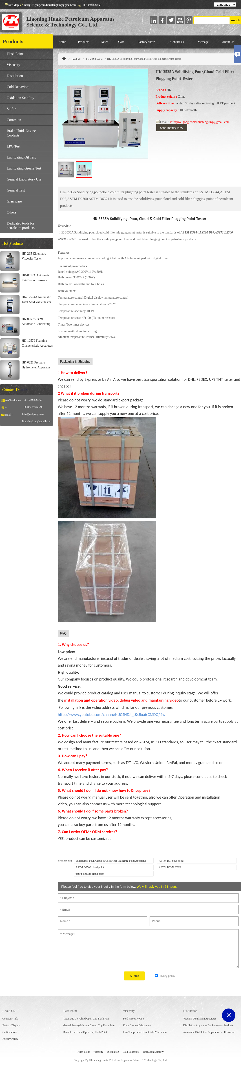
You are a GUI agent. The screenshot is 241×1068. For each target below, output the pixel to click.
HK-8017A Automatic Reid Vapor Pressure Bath (35, 280)
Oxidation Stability (20, 98)
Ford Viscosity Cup (133, 1018)
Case (121, 42)
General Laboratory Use (24, 179)
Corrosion (14, 120)
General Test (16, 190)
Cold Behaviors (94, 59)
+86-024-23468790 (32, 407)
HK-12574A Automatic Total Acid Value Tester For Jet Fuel (36, 302)
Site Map (13, 5)
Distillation (15, 76)
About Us (228, 42)
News (104, 42)
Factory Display (11, 1025)
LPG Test (13, 146)
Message (203, 42)
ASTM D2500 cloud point (89, 867)
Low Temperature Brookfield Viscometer (145, 1032)
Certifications (9, 1032)
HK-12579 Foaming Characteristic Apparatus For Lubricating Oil (37, 345)
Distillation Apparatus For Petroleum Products (208, 1025)
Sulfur (11, 109)
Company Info (10, 1018)
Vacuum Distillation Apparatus (199, 1018)
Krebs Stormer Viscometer (137, 1025)
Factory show (146, 42)
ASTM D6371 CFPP (170, 867)
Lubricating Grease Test (24, 168)
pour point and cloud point (89, 873)
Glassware (14, 201)
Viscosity (13, 65)
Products (83, 42)
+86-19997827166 (91, 5)
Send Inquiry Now (171, 128)
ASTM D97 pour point (171, 860)
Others (11, 212)
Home (62, 42)
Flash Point (15, 54)
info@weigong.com (33, 414)
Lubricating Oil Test (21, 157)
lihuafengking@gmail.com (36, 421)
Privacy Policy (10, 1038)
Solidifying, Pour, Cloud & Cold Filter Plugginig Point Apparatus (110, 860)
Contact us (177, 42)
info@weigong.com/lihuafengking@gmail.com (50, 5)
